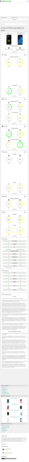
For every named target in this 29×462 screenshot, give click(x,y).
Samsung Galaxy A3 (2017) (21, 32)
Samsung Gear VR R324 (5, 427)
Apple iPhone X (4, 387)
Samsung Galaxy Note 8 (5, 393)
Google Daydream (5, 430)
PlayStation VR (4, 428)
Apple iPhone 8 (4, 390)
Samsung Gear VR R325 (5, 425)
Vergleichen (14, 19)
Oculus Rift (3, 431)
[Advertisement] (14, 9)
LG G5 (8, 32)
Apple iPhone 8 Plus (5, 392)
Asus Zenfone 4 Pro (5, 389)
